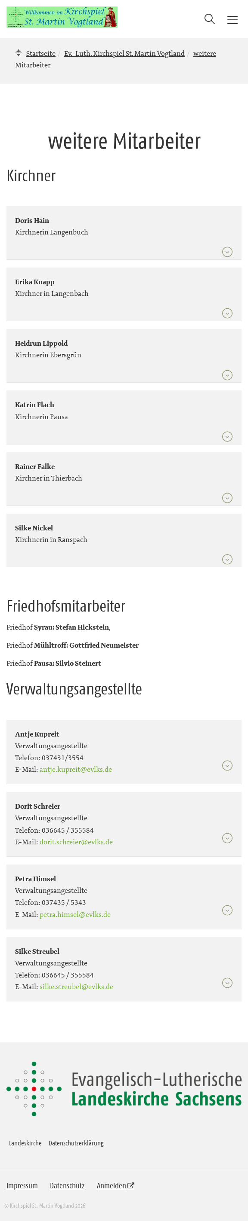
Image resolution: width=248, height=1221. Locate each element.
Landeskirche (25, 1143)
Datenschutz (67, 1186)
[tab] (124, 228)
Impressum (22, 1186)
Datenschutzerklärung (76, 1143)
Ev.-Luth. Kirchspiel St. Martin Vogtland (124, 53)
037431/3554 (63, 757)
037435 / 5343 (64, 902)
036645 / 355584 (68, 830)
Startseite (41, 53)
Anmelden (111, 1186)
